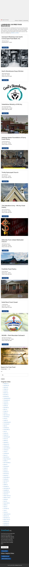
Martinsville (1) (6, 457)
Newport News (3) (6, 458)
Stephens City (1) (6, 497)
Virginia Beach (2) (6, 514)
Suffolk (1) (5, 504)
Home (16, 20)
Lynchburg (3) (6, 453)
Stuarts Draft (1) (6, 503)
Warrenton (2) (6, 515)
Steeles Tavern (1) (6, 495)
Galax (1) (5, 425)
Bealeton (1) (5, 392)
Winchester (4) (6, 521)
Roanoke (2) (5, 475)
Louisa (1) (5, 451)
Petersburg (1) (6, 466)
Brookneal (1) (6, 396)
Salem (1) (5, 482)
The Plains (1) (6, 508)
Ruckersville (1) (6, 477)
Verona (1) (5, 512)
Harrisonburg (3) (6, 436)
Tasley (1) (5, 506)
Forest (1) (5, 418)
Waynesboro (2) (6, 517)
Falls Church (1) (6, 414)
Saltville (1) (5, 484)
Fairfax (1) (5, 413)
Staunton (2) (5, 493)
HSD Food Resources (6, 558)
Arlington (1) (5, 389)
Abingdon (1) (5, 383)
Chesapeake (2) (6, 400)
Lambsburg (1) (6, 446)
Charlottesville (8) (6, 398)
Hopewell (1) (5, 442)
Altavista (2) (5, 387)
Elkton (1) (5, 409)
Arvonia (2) (5, 390)
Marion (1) (5, 455)
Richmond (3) (6, 473)
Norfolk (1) (5, 460)
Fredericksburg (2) (7, 422)
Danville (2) (5, 405)
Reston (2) (5, 469)
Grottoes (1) (5, 433)
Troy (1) (4, 510)
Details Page (5, 47)
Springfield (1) (6, 490)
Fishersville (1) (6, 416)
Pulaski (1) (5, 468)
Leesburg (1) (5, 449)
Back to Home (5, 19)
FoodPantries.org (5, 556)
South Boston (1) (6, 488)
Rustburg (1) (5, 479)
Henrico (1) (5, 438)
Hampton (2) (5, 435)
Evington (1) (5, 411)
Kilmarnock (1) (6, 444)
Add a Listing (4, 547)
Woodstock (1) (6, 523)
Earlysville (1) (6, 407)
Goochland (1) (6, 427)
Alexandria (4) (6, 385)
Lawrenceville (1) (6, 447)
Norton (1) (5, 464)
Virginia (20, 20)
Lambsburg (25, 20)
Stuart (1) (5, 501)
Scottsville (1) (6, 486)
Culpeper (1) (5, 403)
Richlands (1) (6, 471)
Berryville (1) (5, 394)
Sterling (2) (5, 499)
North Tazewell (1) (6, 462)
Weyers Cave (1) (6, 519)
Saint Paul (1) (6, 480)
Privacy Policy (4, 551)
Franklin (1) (5, 420)
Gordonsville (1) (6, 429)
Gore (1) (5, 431)
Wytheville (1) (6, 525)
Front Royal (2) (6, 424)
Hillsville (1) (5, 440)
